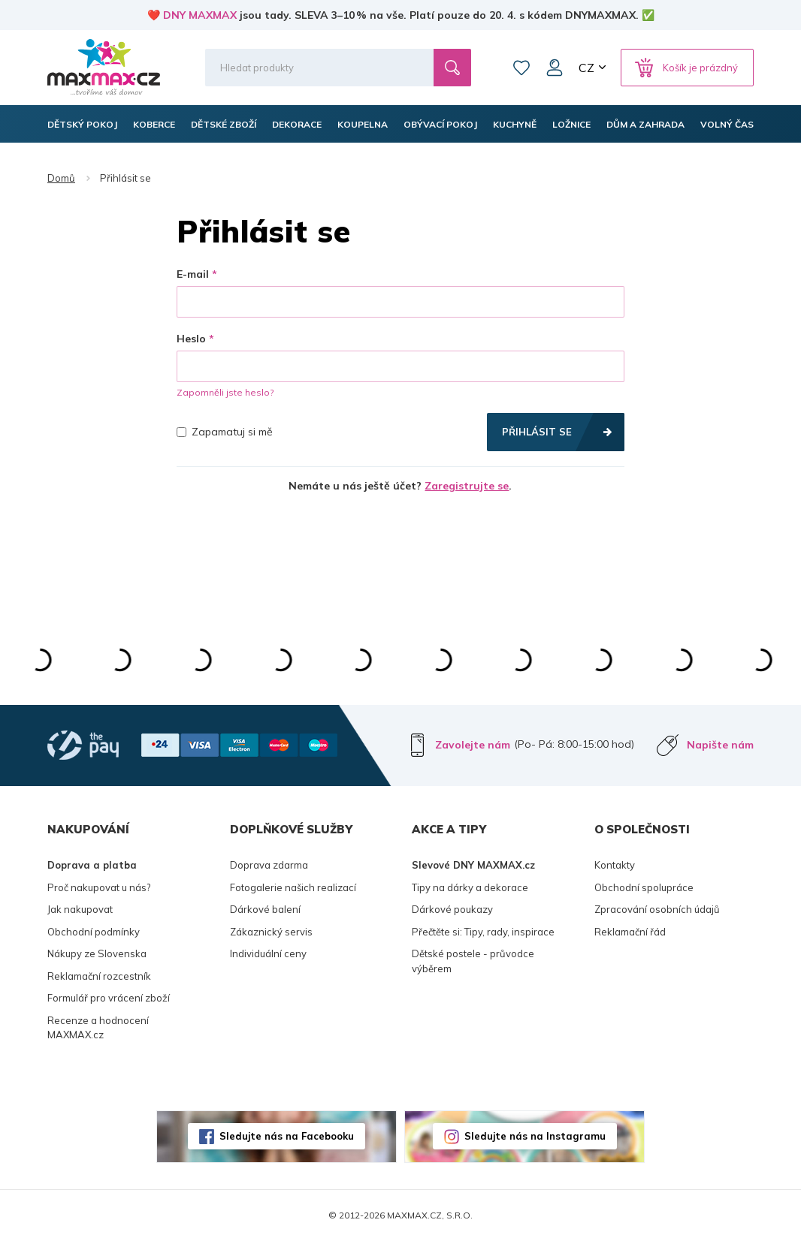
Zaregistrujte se (467, 485)
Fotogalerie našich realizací (293, 887)
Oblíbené (521, 67)
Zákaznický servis (271, 932)
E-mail (193, 274)
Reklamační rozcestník (99, 976)
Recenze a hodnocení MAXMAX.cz (98, 1027)
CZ (586, 67)
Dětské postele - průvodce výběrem (473, 960)
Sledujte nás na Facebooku (286, 1136)
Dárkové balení (265, 909)
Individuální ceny (268, 953)
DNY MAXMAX (200, 15)
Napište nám (720, 745)
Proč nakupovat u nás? (98, 887)
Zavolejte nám (472, 745)
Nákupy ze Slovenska (97, 953)
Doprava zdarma (269, 865)
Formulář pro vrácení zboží (108, 998)
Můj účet (554, 67)
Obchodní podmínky (93, 932)
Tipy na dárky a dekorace (470, 887)
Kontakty (614, 865)
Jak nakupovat (80, 909)
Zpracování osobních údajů (657, 909)
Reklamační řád (630, 932)
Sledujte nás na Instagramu (535, 1136)
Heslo (191, 338)
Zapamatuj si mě (225, 431)
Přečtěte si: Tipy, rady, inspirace (483, 932)
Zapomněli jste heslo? (225, 392)
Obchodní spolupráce (644, 887)
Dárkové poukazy (452, 909)
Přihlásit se (537, 432)
